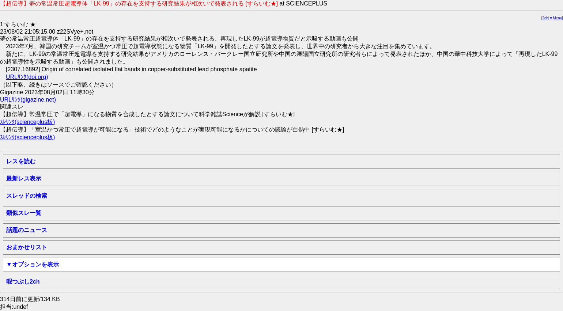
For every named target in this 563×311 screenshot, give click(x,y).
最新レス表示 (23, 178)
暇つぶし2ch (23, 281)
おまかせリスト (26, 247)
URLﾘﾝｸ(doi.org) (27, 77)
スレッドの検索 (26, 196)
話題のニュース (26, 230)
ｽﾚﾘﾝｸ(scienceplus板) (27, 122)
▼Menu (555, 18)
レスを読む (20, 161)
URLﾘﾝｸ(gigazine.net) (28, 99)
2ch (545, 18)
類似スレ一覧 (23, 213)
